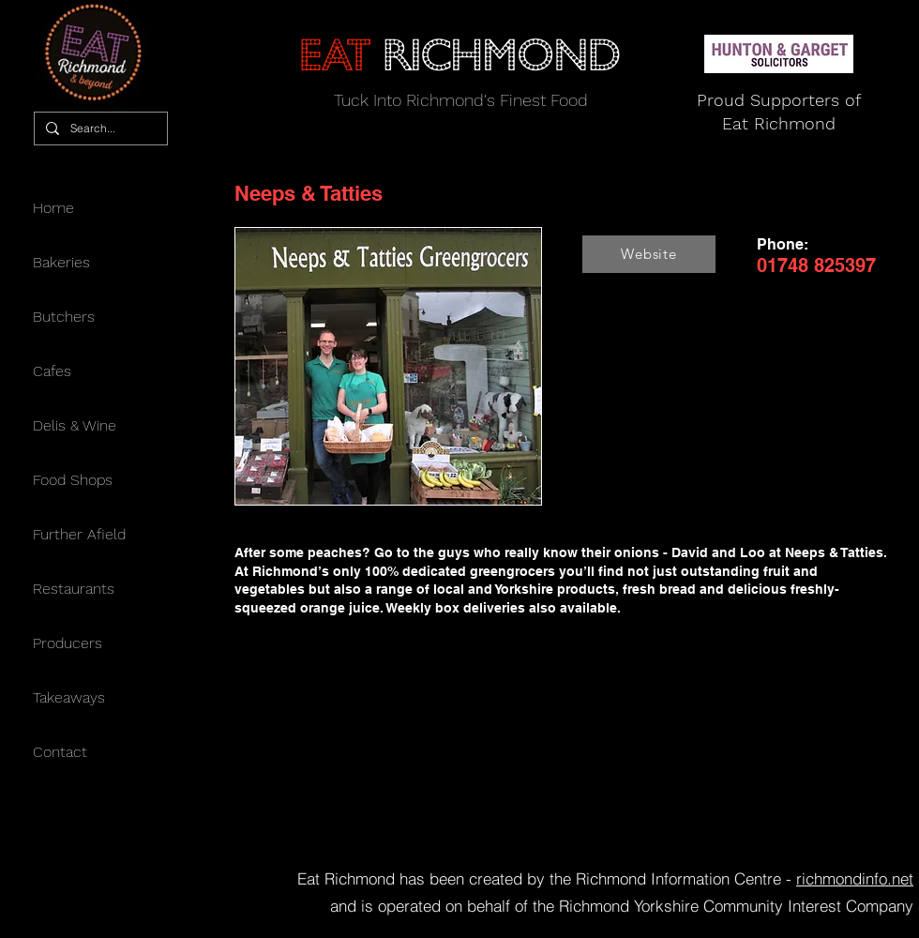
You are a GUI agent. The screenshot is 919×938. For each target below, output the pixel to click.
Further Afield (79, 534)
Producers (67, 643)
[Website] (649, 254)
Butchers (64, 316)
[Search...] (99, 128)
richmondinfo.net (854, 878)
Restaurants (73, 589)
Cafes (52, 371)
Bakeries (61, 262)
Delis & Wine (74, 425)
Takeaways (69, 697)
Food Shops (73, 480)
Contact (60, 752)
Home (53, 208)
